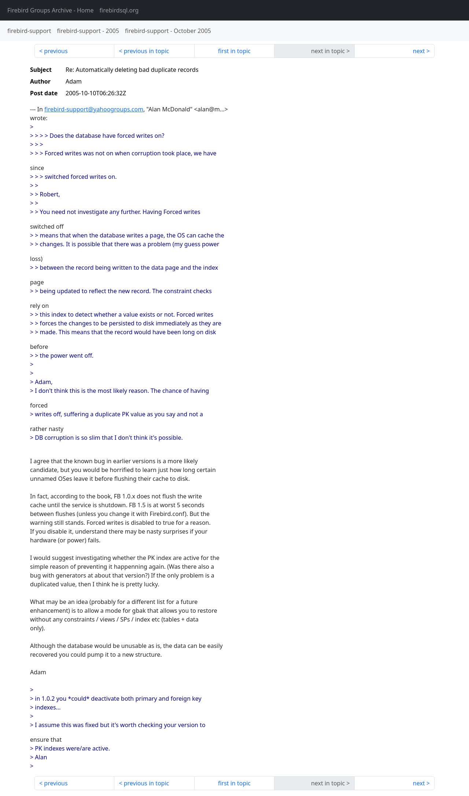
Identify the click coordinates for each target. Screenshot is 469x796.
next (419, 51)
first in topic (234, 51)
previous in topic (146, 51)
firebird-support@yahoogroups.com (93, 109)
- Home (50, 10)
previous (55, 51)
